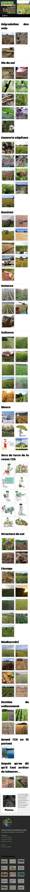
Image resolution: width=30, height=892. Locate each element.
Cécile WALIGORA (6, 839)
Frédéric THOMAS (6, 837)
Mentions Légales (6, 846)
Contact (3, 844)
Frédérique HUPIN (6, 841)
